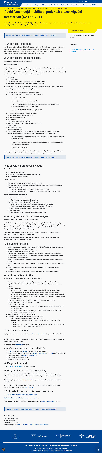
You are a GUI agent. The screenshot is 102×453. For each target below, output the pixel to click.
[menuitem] (33, 5)
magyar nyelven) (32, 355)
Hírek (44, 5)
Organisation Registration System (43, 353)
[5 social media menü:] (86, 1)
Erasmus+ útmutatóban (38, 334)
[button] (72, 1)
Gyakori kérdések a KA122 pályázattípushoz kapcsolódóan (21, 398)
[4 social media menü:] (82, 1)
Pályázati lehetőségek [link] (33, 5)
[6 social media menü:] (89, 1)
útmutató (25, 351)
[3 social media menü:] (79, 1)
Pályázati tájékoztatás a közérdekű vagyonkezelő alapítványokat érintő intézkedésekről (31, 35)
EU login (10, 351)
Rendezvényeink (27, 380)
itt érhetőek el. (28, 387)
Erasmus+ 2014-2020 (89, 5)
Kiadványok (64, 5)
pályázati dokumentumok (48, 401)
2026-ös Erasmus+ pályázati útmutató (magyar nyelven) (20, 394)
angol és (25, 355)
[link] (96, 1)
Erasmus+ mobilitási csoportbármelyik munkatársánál (32, 424)
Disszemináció (75, 5)
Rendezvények (53, 5)
